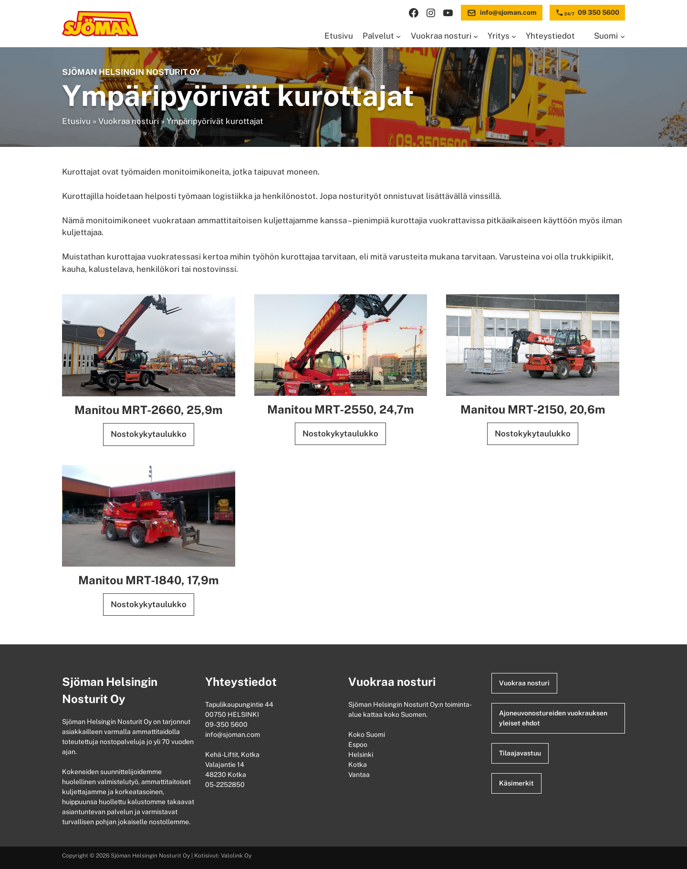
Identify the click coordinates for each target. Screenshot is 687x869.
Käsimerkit (516, 783)
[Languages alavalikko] (622, 36)
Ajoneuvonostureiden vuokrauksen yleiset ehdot (553, 718)
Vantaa (359, 774)
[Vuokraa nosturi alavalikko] (475, 36)
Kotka (358, 764)
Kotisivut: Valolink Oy (222, 855)
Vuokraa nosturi (128, 121)
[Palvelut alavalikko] (398, 36)
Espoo (358, 744)
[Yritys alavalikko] (513, 36)
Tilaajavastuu (520, 753)
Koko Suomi (368, 734)
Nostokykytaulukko (149, 434)
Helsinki (361, 754)
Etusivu (76, 121)
